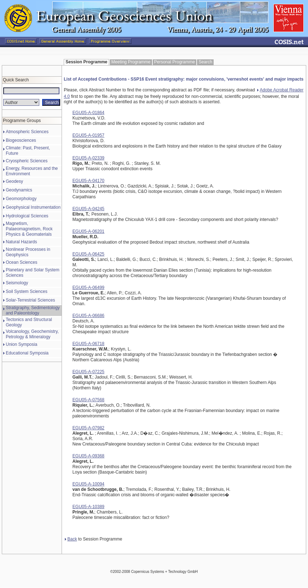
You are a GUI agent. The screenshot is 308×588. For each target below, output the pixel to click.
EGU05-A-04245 (88, 208)
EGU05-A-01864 (88, 112)
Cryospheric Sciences (27, 160)
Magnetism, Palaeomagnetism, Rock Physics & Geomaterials (29, 229)
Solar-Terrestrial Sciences (30, 300)
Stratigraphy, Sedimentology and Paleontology (33, 310)
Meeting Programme (131, 61)
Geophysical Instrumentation (33, 207)
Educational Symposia (27, 353)
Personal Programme (174, 61)
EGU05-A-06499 (88, 287)
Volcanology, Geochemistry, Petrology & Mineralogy (32, 334)
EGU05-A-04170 (88, 180)
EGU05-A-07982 (88, 427)
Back (71, 539)
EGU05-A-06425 (88, 254)
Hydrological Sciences (27, 215)
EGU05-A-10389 (88, 506)
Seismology (17, 282)
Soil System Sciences (26, 291)
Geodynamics (19, 190)
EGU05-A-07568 (88, 399)
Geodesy (14, 181)
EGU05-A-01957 (88, 135)
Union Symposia (21, 344)
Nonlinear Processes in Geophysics (28, 252)
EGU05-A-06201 (88, 231)
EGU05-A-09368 (88, 455)
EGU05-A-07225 (88, 371)
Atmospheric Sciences (27, 131)
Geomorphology (21, 198)
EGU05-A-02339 (88, 157)
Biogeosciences (21, 140)
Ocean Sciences (21, 262)
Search (205, 61)
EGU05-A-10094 (88, 484)
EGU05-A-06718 (88, 343)
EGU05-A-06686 (88, 315)
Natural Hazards (21, 241)
